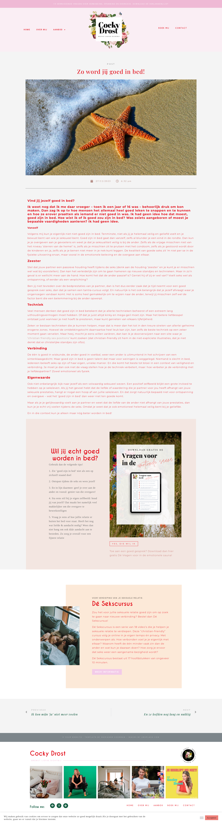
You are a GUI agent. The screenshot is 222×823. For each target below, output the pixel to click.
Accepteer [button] (211, 818)
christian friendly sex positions (48, 338)
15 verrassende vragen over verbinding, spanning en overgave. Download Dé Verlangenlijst (111, 4)
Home (27, 30)
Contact (181, 28)
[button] (202, 817)
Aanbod (59, 29)
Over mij (41, 30)
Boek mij (163, 28)
